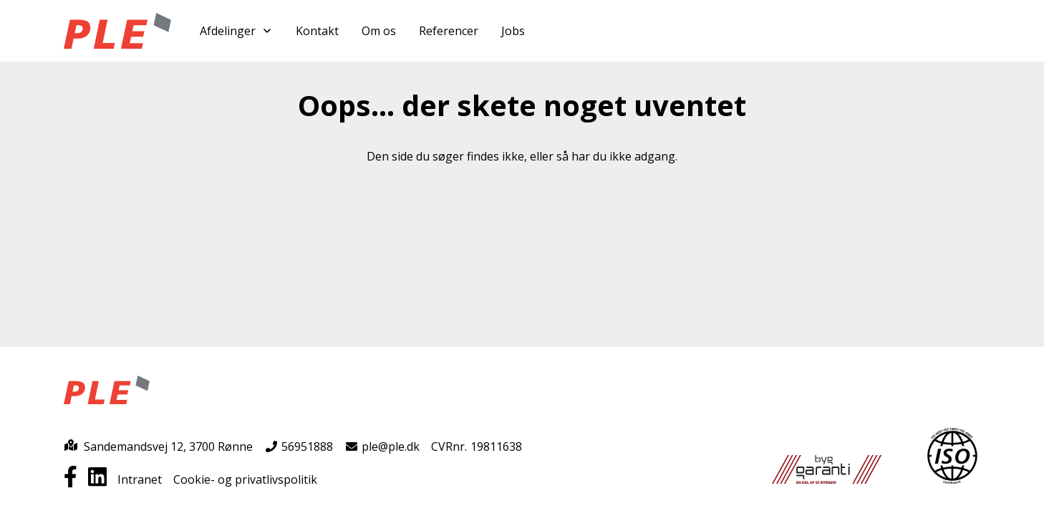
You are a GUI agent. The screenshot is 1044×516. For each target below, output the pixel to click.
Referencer (448, 31)
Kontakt (317, 31)
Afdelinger (236, 31)
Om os (379, 31)
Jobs (513, 31)
